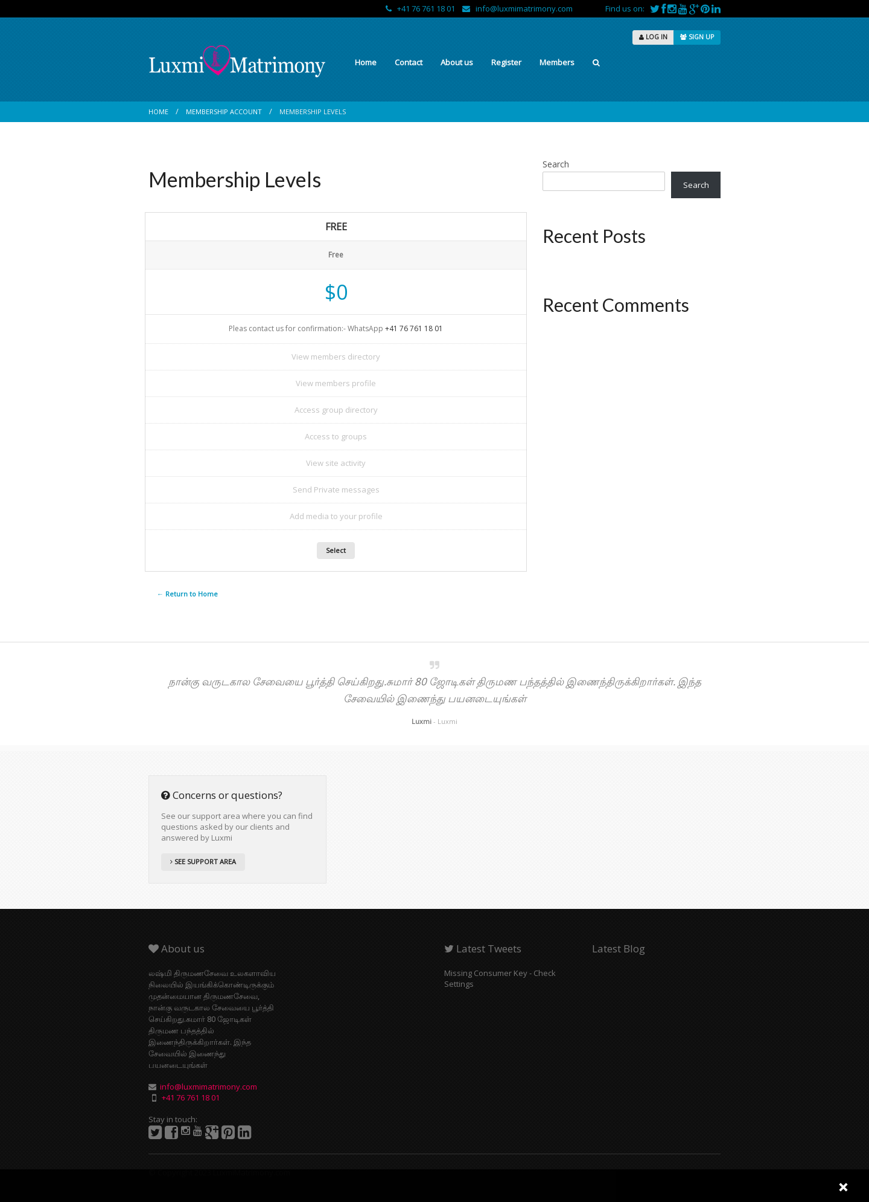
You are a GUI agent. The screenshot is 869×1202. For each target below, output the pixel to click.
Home (366, 62)
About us (457, 62)
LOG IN (653, 37)
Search (556, 164)
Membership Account (224, 111)
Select (336, 550)
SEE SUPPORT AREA (203, 861)
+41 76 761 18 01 (421, 8)
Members (557, 62)
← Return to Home (187, 593)
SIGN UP (697, 37)
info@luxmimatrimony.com (517, 8)
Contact (408, 62)
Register (506, 62)
